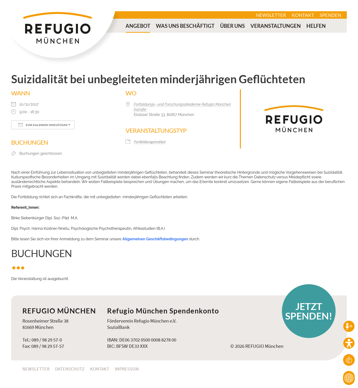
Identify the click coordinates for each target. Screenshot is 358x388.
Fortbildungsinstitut (149, 141)
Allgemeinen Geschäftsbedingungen (155, 239)
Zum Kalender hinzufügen (42, 125)
